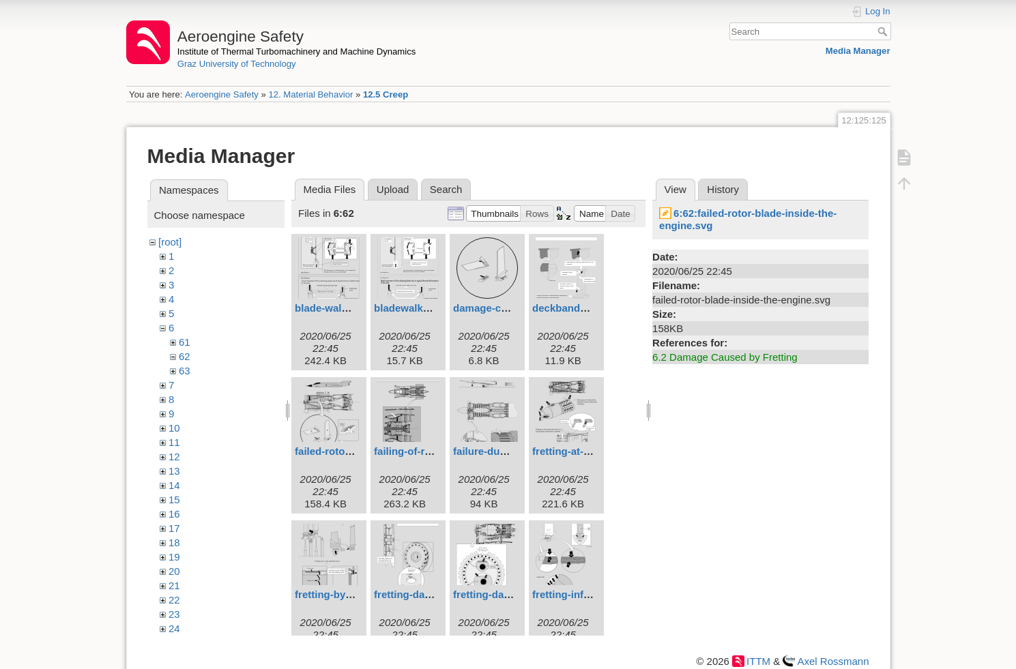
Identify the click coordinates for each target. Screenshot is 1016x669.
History (723, 189)
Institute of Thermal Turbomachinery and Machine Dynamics (296, 51)
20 (174, 571)
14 (174, 485)
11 (174, 442)
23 (174, 614)
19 (174, 557)
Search (883, 31)
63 (184, 370)
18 (174, 542)
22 (174, 600)
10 (174, 428)
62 (184, 356)
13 (174, 471)
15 (174, 499)
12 (174, 456)
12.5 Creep (385, 94)
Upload (393, 189)
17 (174, 528)
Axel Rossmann (833, 661)
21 (174, 585)
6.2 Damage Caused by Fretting (725, 357)
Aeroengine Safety (222, 94)
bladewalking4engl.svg (429, 308)
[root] (170, 242)
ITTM (758, 661)
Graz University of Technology (236, 64)
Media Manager (858, 51)
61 (184, 342)
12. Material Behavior (310, 94)
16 (174, 514)
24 (174, 628)
